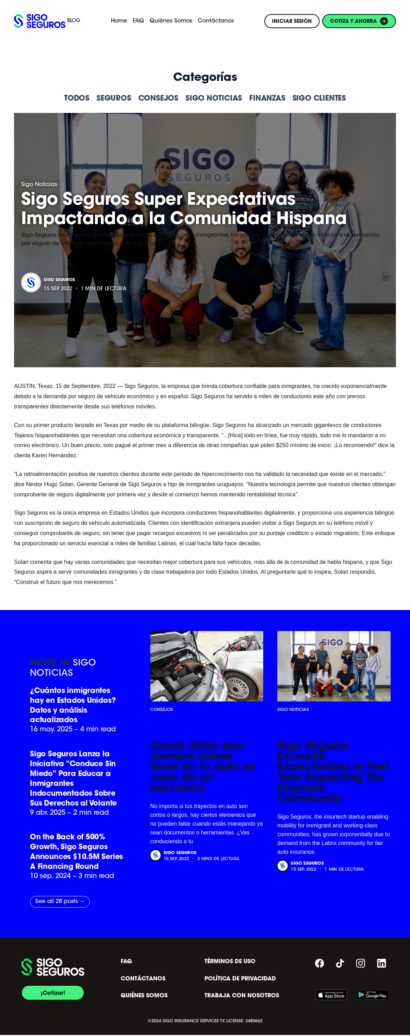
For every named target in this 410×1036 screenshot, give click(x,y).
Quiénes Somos (171, 21)
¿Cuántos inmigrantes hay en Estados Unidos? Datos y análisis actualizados (73, 705)
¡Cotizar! (53, 993)
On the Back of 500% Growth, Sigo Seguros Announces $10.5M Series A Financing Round (77, 852)
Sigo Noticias (39, 185)
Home (119, 21)
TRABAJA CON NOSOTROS (241, 997)
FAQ (138, 21)
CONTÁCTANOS (143, 980)
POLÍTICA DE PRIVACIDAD (240, 980)
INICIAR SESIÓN (292, 21)
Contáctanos (216, 21)
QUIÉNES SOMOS (144, 997)
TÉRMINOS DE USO (230, 962)
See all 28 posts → (60, 902)
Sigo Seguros (59, 279)
